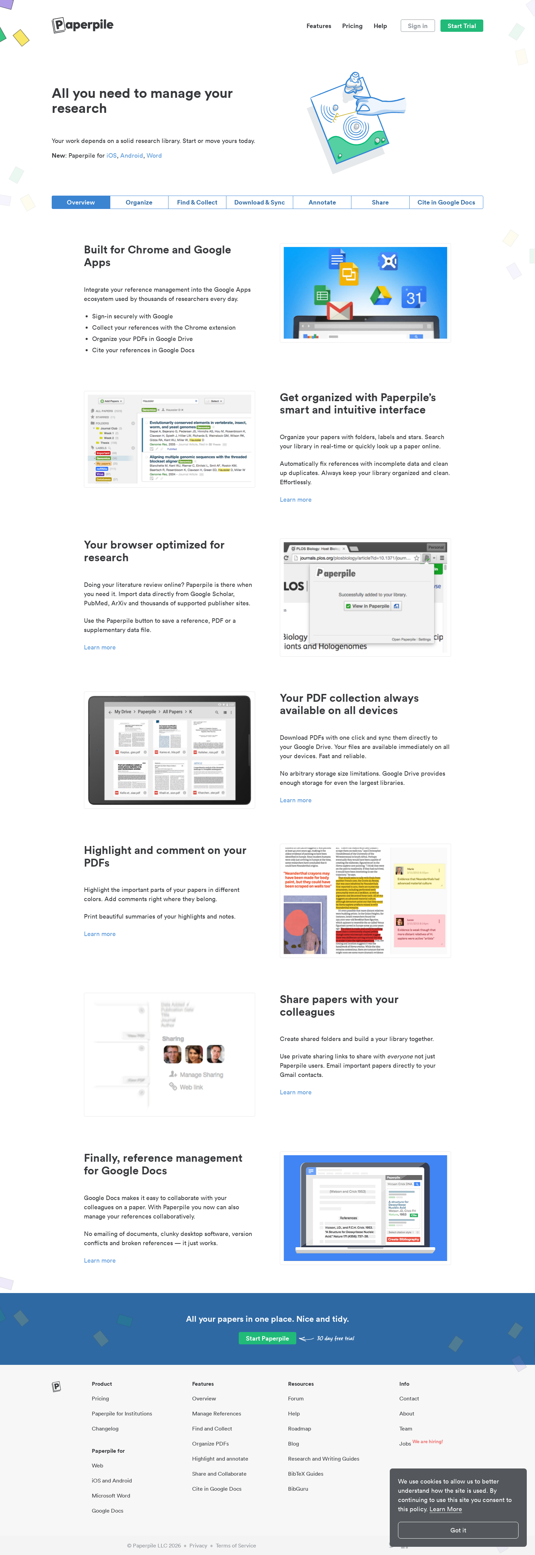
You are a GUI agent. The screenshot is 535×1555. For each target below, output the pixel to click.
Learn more (296, 499)
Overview (81, 202)
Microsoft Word (111, 1495)
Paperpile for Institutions (122, 1413)
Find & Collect (197, 202)
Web (97, 1465)
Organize (139, 202)
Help (380, 26)
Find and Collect (212, 1428)
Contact (409, 1398)
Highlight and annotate (220, 1458)
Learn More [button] (446, 1509)
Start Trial (462, 26)
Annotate (322, 202)
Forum (296, 1398)
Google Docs (107, 1510)
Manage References (216, 1413)
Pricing (352, 26)
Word (154, 155)
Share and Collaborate (219, 1473)
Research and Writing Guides (323, 1458)
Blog (293, 1443)
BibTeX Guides (305, 1473)
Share (380, 202)
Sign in (418, 26)
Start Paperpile (267, 1338)
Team (405, 1428)
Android (131, 155)
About (406, 1413)
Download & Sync (259, 202)
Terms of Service (236, 1545)
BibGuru (298, 1488)
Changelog (105, 1428)
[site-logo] (82, 25)
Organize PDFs (210, 1443)
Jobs (405, 1443)
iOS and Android (112, 1480)
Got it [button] (458, 1530)
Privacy (198, 1545)
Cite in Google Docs (446, 202)
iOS (112, 155)
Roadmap (299, 1428)
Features (319, 26)
